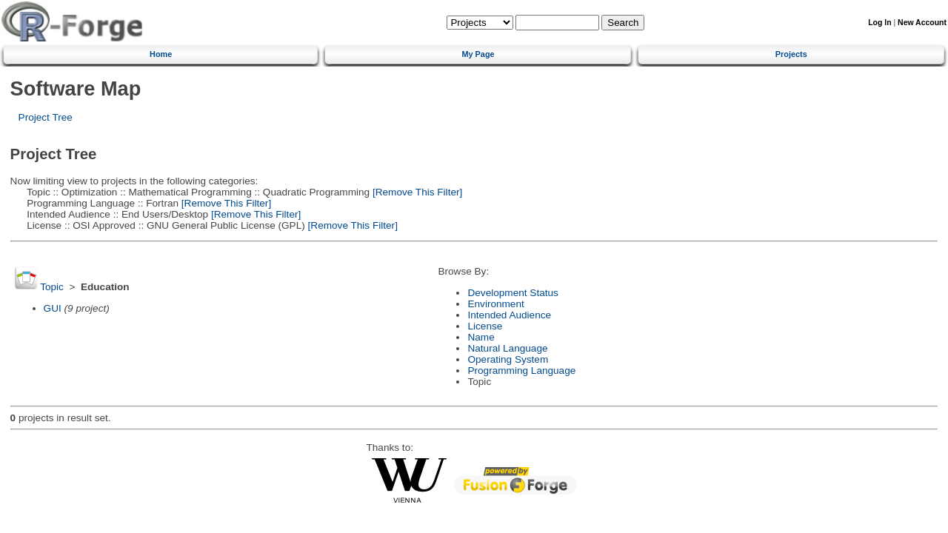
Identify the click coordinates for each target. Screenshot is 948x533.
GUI (52, 308)
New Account (922, 23)
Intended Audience (509, 315)
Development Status (512, 292)
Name (480, 337)
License (484, 326)
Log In (879, 23)
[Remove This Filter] (416, 192)
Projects (791, 54)
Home (161, 54)
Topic (52, 286)
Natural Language (507, 348)
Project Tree (46, 117)
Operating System (507, 359)
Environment (495, 303)
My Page (477, 54)
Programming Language (521, 370)
